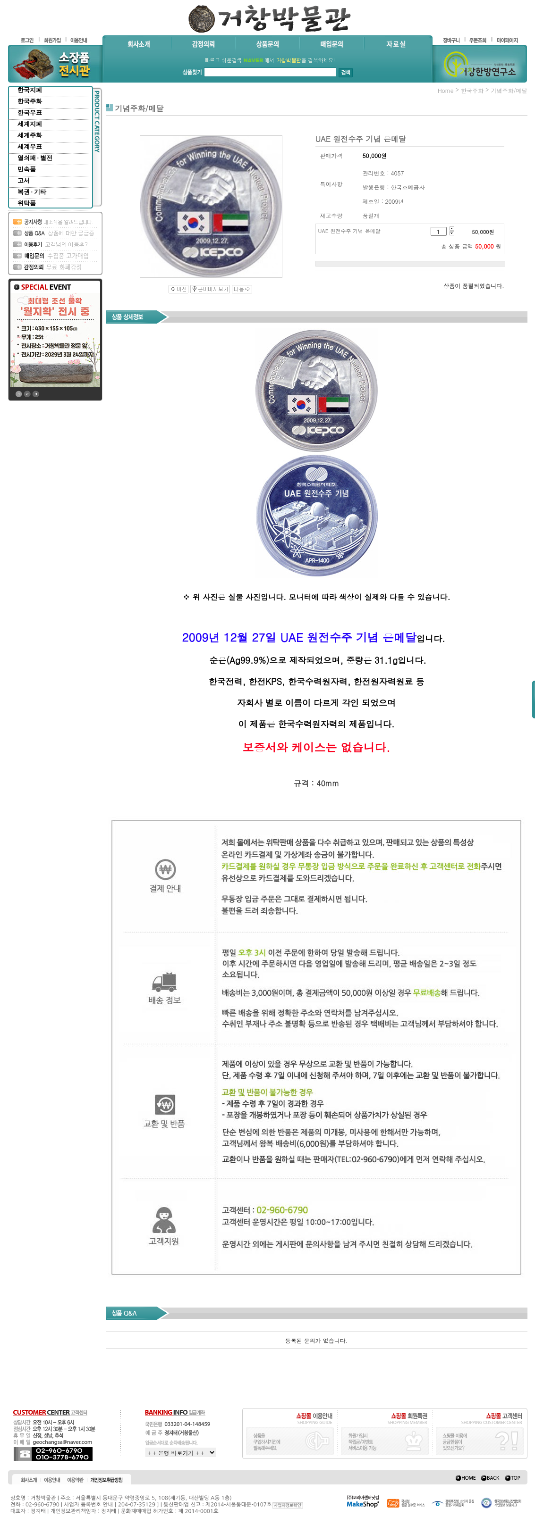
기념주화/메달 (509, 90)
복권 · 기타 (32, 191)
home (446, 90)
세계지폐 (29, 123)
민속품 (26, 169)
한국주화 (29, 101)
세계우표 (29, 146)
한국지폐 (29, 89)
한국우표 (29, 112)
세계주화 (29, 135)
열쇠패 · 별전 (35, 157)
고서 (23, 180)
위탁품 (26, 203)
